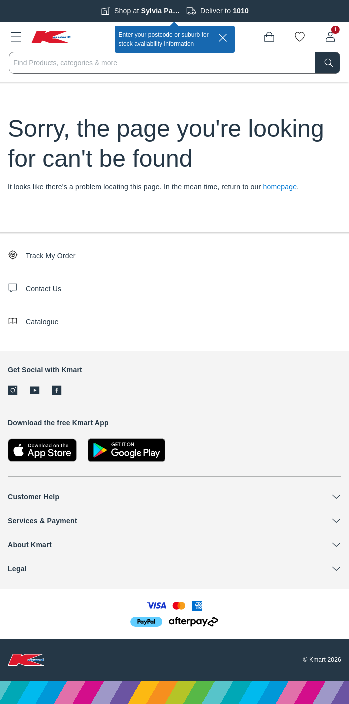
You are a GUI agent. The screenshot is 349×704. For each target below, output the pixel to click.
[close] (223, 38)
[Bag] (269, 37)
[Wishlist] (300, 37)
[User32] (330, 37)
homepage (280, 187)
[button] (16, 37)
